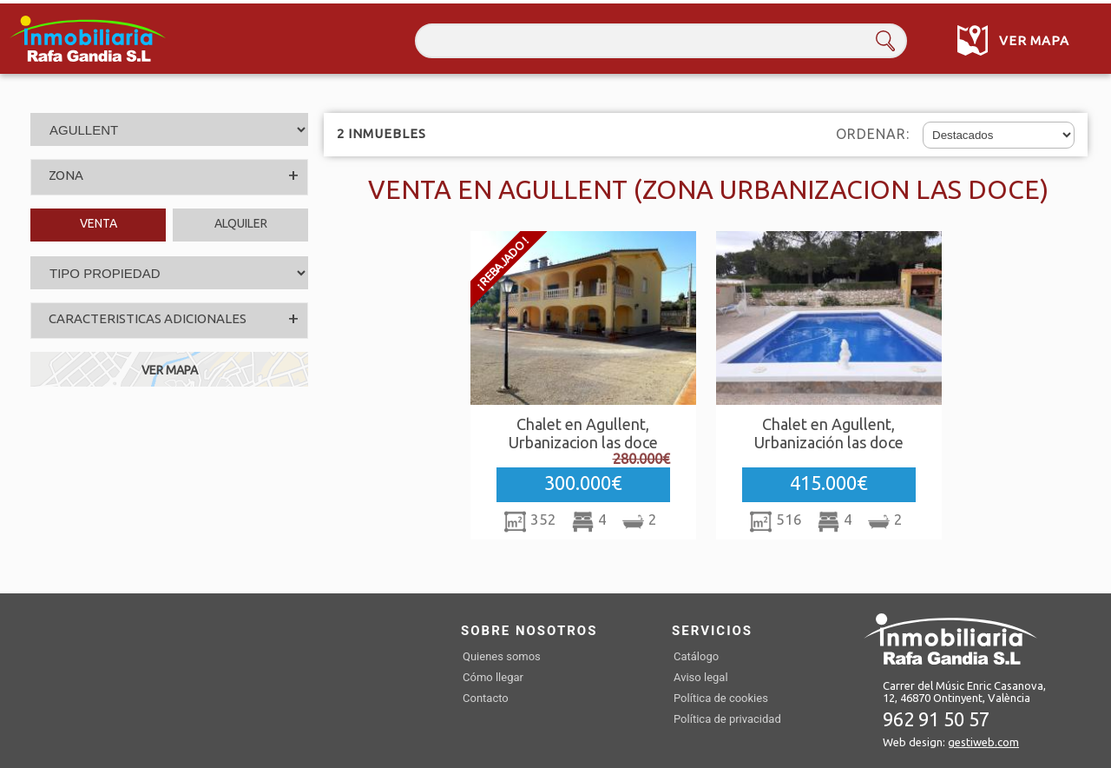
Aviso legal (701, 677)
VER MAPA (169, 370)
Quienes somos (502, 656)
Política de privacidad (727, 718)
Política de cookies (721, 698)
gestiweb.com (983, 742)
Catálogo (696, 656)
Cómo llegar (493, 677)
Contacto (486, 698)
